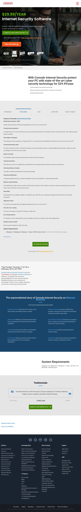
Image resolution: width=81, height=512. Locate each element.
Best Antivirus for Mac (7, 456)
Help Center (65, 447)
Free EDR (44, 489)
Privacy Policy (51, 505)
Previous (13, 399)
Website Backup (46, 477)
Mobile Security (46, 449)
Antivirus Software (6, 447)
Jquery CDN (65, 463)
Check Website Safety (48, 479)
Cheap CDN (65, 471)
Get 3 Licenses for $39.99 (31, 38)
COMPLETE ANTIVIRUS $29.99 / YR (17, 33)
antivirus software (24, 273)
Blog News (31, 505)
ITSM (22, 480)
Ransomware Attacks (27, 466)
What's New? (70, 112)
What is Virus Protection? (28, 451)
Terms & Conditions (62, 505)
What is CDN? (65, 467)
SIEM (43, 475)
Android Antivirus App (7, 451)
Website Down (46, 468)
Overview (8, 112)
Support (54, 112)
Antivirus (3, 449)
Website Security (46, 462)
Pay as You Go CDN (67, 465)
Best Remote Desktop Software (29, 490)
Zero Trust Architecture (48, 483)
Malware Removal (6, 470)
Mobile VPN (45, 456)
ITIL (22, 482)
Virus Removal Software (28, 456)
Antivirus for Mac (6, 462)
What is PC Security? (27, 447)
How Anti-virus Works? (27, 453)
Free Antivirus (7, 237)
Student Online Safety (48, 453)
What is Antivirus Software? (28, 449)
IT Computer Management (28, 494)
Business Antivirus (26, 458)
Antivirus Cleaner (5, 468)
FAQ (39, 112)
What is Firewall (46, 447)
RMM (22, 478)
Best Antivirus (5, 458)
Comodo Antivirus (7, 67)
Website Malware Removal (49, 464)
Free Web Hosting (46, 473)
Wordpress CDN (66, 469)
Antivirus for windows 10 (8, 453)
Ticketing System (26, 492)
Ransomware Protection (28, 468)
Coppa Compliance (47, 460)
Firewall (16, 132)
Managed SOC (25, 496)
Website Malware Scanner (28, 464)
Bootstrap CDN (66, 459)
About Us (64, 451)
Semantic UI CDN (66, 461)
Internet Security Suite (24, 118)
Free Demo (16, 505)
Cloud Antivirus (5, 466)
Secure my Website (7, 425)
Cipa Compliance (46, 458)
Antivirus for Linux (6, 460)
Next (67, 399)
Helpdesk (24, 484)
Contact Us (65, 449)
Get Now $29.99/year (40, 243)
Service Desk (24, 475)
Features (23, 112)
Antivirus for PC (5, 464)
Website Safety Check (8, 421)
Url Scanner (45, 466)
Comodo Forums (40, 505)
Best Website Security (48, 470)
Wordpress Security (47, 481)
